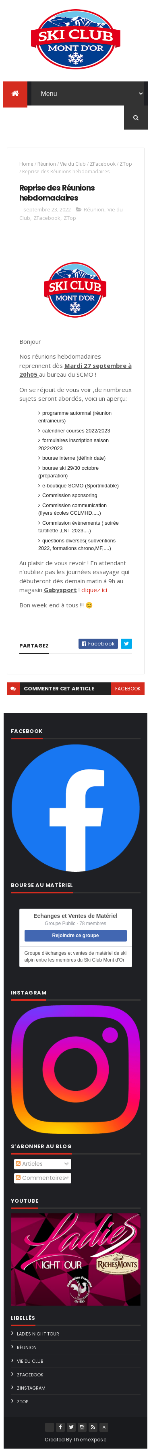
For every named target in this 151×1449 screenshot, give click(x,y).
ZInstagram (31, 1388)
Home (26, 163)
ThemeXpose (89, 1439)
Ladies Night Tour (38, 1334)
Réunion (46, 163)
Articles (29, 1164)
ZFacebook (103, 163)
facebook (128, 688)
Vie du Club (73, 163)
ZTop (126, 163)
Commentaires (40, 1178)
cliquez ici (94, 590)
